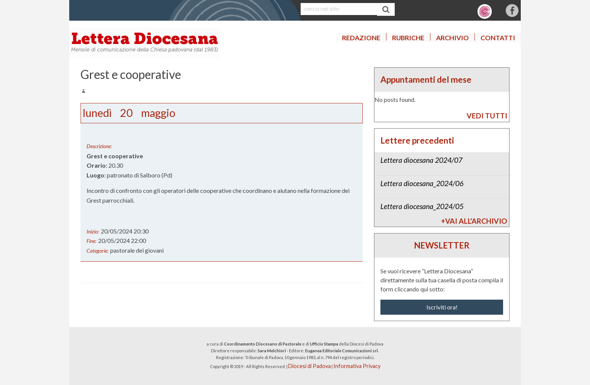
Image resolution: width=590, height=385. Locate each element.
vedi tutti (487, 115)
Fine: (91, 241)
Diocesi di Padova (309, 366)
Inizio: (93, 231)
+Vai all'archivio (474, 221)
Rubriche (408, 38)
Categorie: (97, 250)
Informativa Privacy (356, 366)
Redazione (361, 38)
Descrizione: (99, 146)
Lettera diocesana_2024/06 (422, 183)
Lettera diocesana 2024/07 (421, 160)
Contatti (498, 38)
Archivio (452, 38)
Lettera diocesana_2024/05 (422, 206)
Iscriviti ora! (442, 307)
